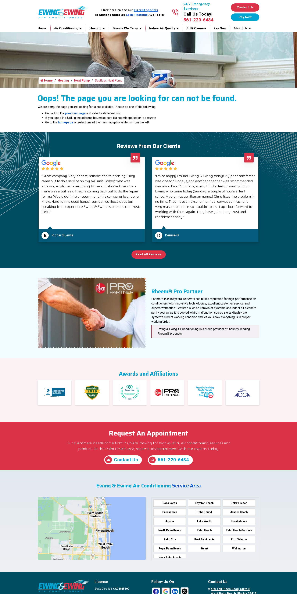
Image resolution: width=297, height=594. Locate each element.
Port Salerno (239, 540)
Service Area (186, 486)
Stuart (204, 549)
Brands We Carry (125, 28)
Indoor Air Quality (162, 28)
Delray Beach (239, 503)
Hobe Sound (204, 512)
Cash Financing (137, 14)
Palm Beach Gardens (239, 531)
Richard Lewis (62, 237)
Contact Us (245, 7)
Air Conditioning (66, 28)
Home (42, 28)
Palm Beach (204, 531)
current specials (146, 10)
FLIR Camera (196, 28)
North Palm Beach (169, 531)
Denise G (172, 237)
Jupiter (169, 521)
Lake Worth (204, 521)
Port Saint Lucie (204, 540)
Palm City (170, 540)
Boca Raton (170, 503)
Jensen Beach (239, 512)
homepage (65, 124)
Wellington (239, 549)
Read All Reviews (149, 255)
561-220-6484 (198, 20)
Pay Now (219, 28)
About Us (240, 28)
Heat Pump (82, 82)
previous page (75, 114)
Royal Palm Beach (170, 549)
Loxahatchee (239, 521)
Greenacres (169, 512)
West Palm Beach (170, 558)
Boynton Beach (204, 503)
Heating (95, 28)
